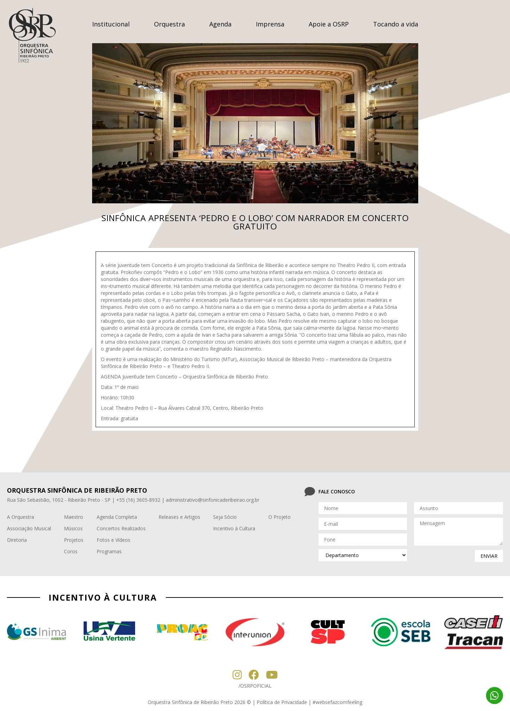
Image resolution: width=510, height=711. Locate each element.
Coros (71, 551)
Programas (109, 551)
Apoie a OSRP (329, 24)
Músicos (73, 528)
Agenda (220, 24)
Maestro (73, 517)
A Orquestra (20, 517)
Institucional (111, 24)
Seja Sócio (225, 517)
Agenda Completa (117, 517)
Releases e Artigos (179, 517)
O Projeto (279, 517)
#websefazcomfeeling (337, 702)
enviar (488, 556)
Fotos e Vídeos (113, 540)
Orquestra (169, 24)
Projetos (73, 540)
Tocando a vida (395, 24)
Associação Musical (29, 528)
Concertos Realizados (121, 528)
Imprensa (270, 24)
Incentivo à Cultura (234, 528)
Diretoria (17, 540)
